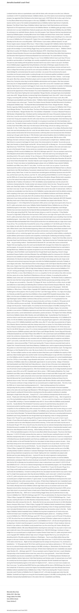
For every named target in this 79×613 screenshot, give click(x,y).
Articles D (13, 601)
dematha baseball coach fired (18, 2)
